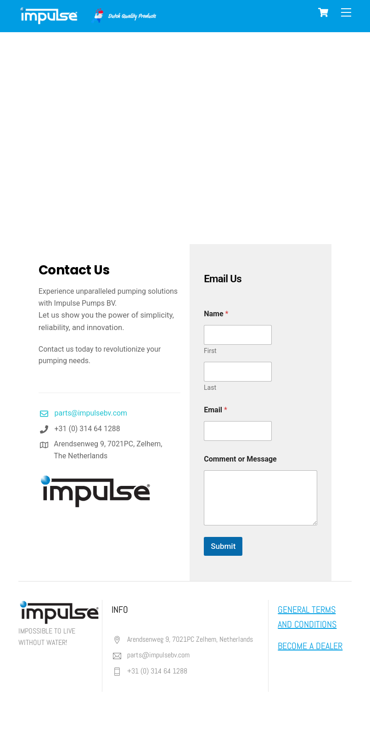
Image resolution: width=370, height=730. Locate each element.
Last (210, 388)
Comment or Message (240, 459)
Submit (223, 546)
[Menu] (346, 13)
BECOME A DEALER (310, 646)
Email (215, 410)
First (210, 351)
